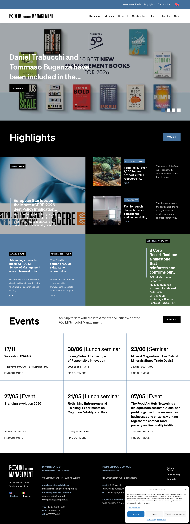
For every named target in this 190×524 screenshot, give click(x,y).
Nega (154, 514)
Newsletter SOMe (131, 4)
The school (94, 16)
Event (19, 396)
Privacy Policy (161, 520)
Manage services (134, 508)
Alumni (177, 16)
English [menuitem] (14, 495)
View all (171, 137)
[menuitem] (177, 4)
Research (123, 16)
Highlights (149, 4)
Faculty (166, 16)
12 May (158, 241)
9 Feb (134, 161)
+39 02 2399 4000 (53, 506)
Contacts (171, 479)
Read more (19, 88)
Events (154, 16)
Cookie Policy (151, 520)
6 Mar (17, 166)
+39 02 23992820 (113, 488)
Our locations (165, 4)
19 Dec (61, 254)
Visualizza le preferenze (175, 514)
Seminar (149, 349)
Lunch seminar (94, 349)
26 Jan (17, 254)
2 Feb (131, 200)
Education (109, 16)
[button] (185, 489)
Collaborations (139, 16)
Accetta (136, 514)
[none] (177, 4)
